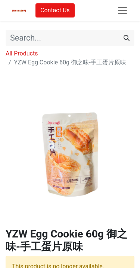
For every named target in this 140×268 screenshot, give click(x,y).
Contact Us (55, 10)
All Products (22, 53)
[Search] (126, 38)
